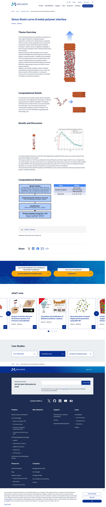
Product (15, 410)
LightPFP (15, 440)
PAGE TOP (89, 369)
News (74, 2)
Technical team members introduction (61, 415)
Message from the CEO (39, 468)
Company (36, 463)
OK (92, 501)
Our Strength (36, 472)
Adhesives (19, 23)
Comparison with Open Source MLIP (20, 433)
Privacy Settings (92, 493)
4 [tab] (54, 331)
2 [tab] (50, 331)
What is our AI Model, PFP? (19, 421)
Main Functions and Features (20, 414)
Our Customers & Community (41, 479)
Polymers (14, 23)
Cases (17, 11)
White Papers (16, 481)
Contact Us (73, 273)
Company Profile (37, 475)
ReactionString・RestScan (19, 443)
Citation (77, 427)
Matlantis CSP (16, 450)
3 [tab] (52, 331)
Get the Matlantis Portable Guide (31, 273)
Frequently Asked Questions (61, 423)
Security (56, 420)
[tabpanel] (52, 313)
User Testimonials (18, 354)
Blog (13, 472)
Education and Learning (19, 484)
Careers (80, 2)
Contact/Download (88, 6)
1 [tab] (48, 331)
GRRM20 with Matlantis (18, 446)
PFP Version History (18, 424)
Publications (79, 424)
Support (57, 410)
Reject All (92, 497)
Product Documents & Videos (20, 478)
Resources (15, 463)
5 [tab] (56, 331)
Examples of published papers (78, 354)
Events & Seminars (17, 468)
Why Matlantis (38, 410)
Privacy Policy (65, 389)
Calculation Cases (25, 11)
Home (13, 11)
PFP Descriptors (17, 453)
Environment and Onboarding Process (20, 457)
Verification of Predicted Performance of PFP (19, 428)
